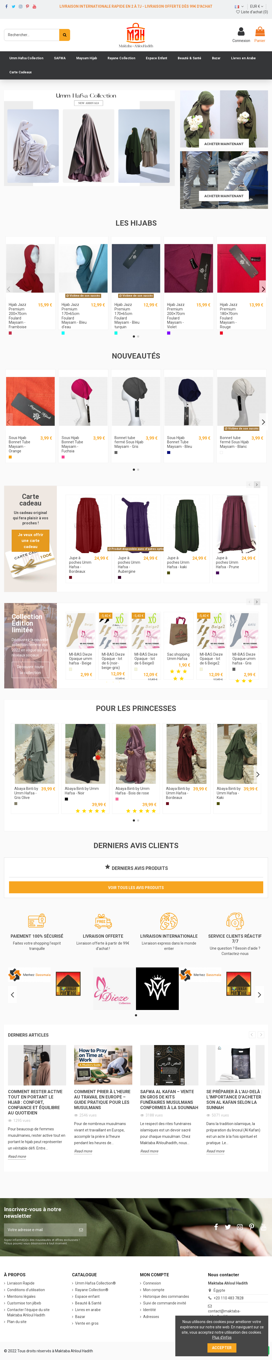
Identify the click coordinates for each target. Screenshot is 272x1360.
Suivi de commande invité (164, 1303)
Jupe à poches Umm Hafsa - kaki (178, 562)
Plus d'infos (222, 1337)
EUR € (256, 6)
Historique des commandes (166, 1296)
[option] (37, 1106)
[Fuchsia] (63, 457)
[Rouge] (221, 332)
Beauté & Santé (88, 1303)
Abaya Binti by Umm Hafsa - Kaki (229, 793)
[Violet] (168, 332)
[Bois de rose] (117, 799)
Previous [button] (252, 1034)
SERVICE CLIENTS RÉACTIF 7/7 (235, 939)
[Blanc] (221, 452)
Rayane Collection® (91, 1290)
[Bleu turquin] (115, 332)
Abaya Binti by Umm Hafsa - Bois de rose (133, 790)
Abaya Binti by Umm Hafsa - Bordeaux (178, 793)
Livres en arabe (88, 1310)
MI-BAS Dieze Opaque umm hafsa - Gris (244, 659)
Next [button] (261, 1034)
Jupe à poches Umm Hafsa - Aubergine (129, 564)
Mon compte (153, 1290)
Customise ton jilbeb (24, 1303)
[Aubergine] (119, 577)
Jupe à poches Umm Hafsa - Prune (227, 562)
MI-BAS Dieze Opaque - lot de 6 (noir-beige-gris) (113, 661)
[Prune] (217, 572)
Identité (149, 1310)
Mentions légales (21, 1296)
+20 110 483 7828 (229, 1298)
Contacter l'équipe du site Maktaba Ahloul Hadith (28, 1312)
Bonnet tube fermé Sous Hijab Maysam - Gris (128, 442)
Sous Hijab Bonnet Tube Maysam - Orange (19, 444)
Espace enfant (87, 1296)
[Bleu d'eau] (63, 332)
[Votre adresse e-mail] (39, 1229)
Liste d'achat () (252, 12)
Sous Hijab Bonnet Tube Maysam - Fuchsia (72, 444)
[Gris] (115, 452)
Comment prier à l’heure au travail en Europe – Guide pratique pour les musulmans (102, 1099)
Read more (17, 1156)
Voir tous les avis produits (136, 888)
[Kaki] (168, 572)
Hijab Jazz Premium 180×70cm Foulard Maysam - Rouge (229, 315)
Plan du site (17, 1322)
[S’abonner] (81, 1229)
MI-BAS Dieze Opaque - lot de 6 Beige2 (211, 659)
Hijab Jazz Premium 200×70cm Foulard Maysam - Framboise (18, 315)
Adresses (151, 1317)
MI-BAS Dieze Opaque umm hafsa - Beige (80, 659)
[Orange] (10, 457)
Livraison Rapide (21, 1283)
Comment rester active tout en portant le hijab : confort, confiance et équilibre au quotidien (35, 1102)
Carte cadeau (30, 500)
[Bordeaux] (70, 577)
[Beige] (70, 669)
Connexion (152, 1283)
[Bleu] (168, 452)
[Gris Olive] (15, 803)
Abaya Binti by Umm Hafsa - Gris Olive (26, 793)
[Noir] (66, 799)
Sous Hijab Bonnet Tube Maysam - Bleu (179, 442)
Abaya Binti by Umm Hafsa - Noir (82, 790)
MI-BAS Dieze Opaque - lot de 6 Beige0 (146, 659)
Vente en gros (87, 1323)
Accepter (222, 1348)
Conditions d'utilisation (26, 1290)
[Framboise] (10, 332)
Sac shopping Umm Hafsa (178, 656)
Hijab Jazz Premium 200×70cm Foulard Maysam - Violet (176, 315)
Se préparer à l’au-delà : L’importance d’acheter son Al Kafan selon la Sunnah (234, 1099)
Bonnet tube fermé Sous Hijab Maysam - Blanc (234, 442)
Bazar (80, 1317)
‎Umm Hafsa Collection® (95, 1283)
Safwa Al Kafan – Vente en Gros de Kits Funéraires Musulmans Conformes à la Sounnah (169, 1099)
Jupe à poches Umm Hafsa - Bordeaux (80, 564)
